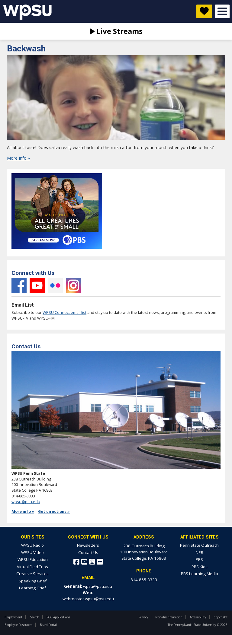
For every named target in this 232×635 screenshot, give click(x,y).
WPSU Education (33, 559)
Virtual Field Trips (32, 566)
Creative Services (32, 573)
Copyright (220, 617)
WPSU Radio (32, 545)
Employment (13, 617)
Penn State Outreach (199, 545)
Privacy (143, 617)
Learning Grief (32, 588)
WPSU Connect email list (64, 312)
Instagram (73, 285)
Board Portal (48, 625)
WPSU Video (32, 552)
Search (34, 617)
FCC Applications (58, 617)
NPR (199, 552)
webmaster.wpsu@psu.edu (88, 598)
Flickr (55, 285)
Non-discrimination (168, 617)
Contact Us (88, 552)
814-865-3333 (143, 579)
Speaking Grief (33, 581)
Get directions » (54, 511)
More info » (22, 511)
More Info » (18, 158)
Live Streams (116, 31)
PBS (199, 559)
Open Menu (222, 11)
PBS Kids (200, 566)
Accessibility (198, 617)
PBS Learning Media (199, 573)
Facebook (19, 285)
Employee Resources (18, 625)
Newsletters (88, 545)
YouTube (37, 285)
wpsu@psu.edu (25, 501)
